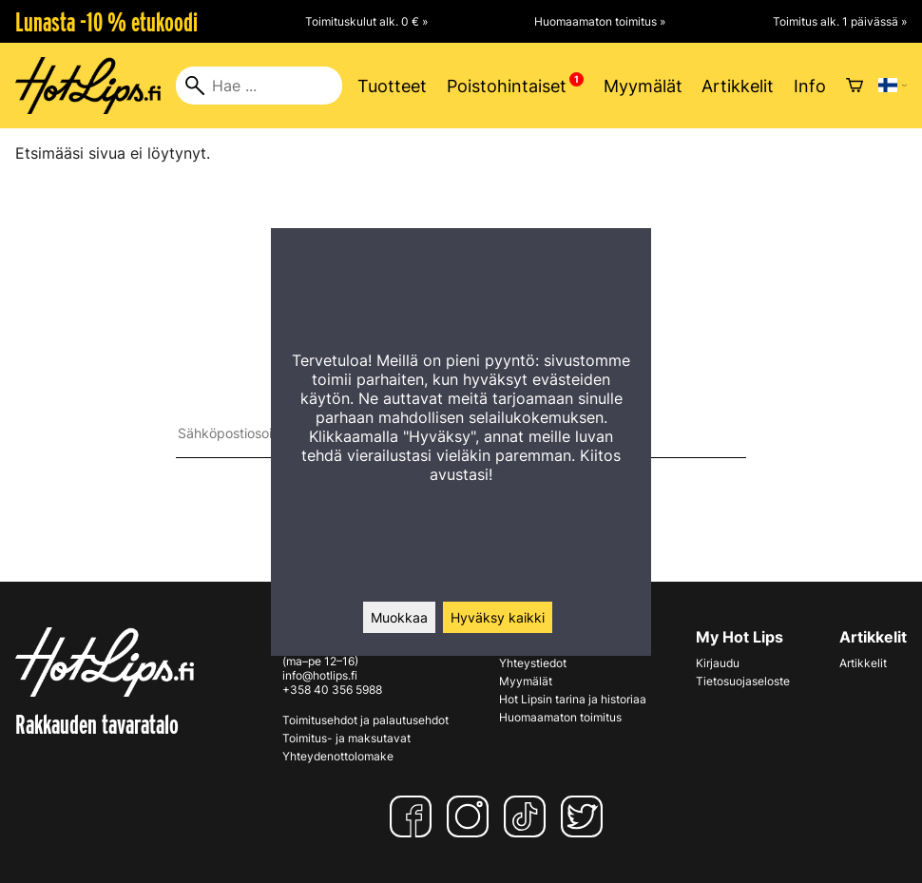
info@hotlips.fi (319, 675)
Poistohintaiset (507, 86)
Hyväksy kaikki (498, 617)
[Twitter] (585, 816)
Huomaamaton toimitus (560, 717)
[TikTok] (528, 816)
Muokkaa (399, 617)
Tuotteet (392, 86)
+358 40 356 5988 (332, 689)
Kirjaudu (718, 663)
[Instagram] (471, 816)
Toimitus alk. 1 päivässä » (840, 21)
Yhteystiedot (533, 663)
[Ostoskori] (854, 85)
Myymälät (643, 86)
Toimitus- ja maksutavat (346, 738)
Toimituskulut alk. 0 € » (366, 21)
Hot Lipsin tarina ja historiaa (572, 699)
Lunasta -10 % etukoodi (106, 22)
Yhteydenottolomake (338, 756)
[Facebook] (414, 816)
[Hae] (259, 86)
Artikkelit (737, 86)
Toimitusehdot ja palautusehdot (365, 720)
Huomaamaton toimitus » (599, 21)
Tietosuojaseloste (743, 681)
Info (810, 86)
